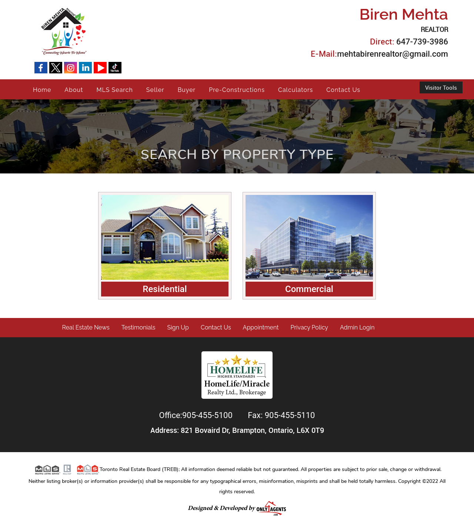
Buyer (187, 89)
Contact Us (343, 89)
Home (42, 89)
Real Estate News (86, 327)
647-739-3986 (422, 41)
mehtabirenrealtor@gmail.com (392, 54)
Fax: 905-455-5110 (281, 415)
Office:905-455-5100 (197, 415)
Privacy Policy (309, 327)
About (73, 89)
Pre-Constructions (237, 89)
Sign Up (178, 327)
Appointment (261, 327)
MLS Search (114, 89)
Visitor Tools (441, 87)
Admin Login (357, 327)
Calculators (295, 89)
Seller (155, 89)
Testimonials (138, 327)
